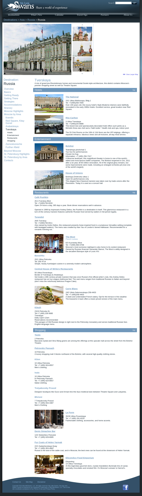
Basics (7, 92)
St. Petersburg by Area (15, 157)
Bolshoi (70, 146)
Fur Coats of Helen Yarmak (48, 442)
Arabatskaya (12, 126)
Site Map (29, 482)
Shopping (11, 141)
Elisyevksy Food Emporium (80, 458)
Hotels (10, 132)
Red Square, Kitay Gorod (15, 122)
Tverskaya (11, 129)
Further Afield (12, 147)
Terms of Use (38, 489)
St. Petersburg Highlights (17, 154)
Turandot (39, 217)
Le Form (70, 412)
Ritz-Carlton (72, 118)
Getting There (11, 98)
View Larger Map (132, 74)
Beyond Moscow (12, 151)
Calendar (59, 15)
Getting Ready (11, 95)
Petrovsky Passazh (44, 348)
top (134, 90)
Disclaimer (41, 482)
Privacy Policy (50, 489)
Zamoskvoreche (14, 144)
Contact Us (16, 482)
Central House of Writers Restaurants (54, 269)
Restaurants (12, 138)
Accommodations (13, 105)
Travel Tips (82, 15)
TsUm (38, 335)
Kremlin (9, 117)
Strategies (9, 101)
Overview (9, 89)
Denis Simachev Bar (45, 431)
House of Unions (74, 173)
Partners (105, 15)
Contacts (8, 160)
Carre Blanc (72, 288)
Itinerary (8, 108)
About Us (128, 15)
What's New (36, 15)
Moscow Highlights (13, 111)
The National (72, 97)
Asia (22, 19)
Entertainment (13, 135)
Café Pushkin (41, 197)
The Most (70, 237)
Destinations (13, 15)
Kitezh (38, 307)
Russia (31, 19)
